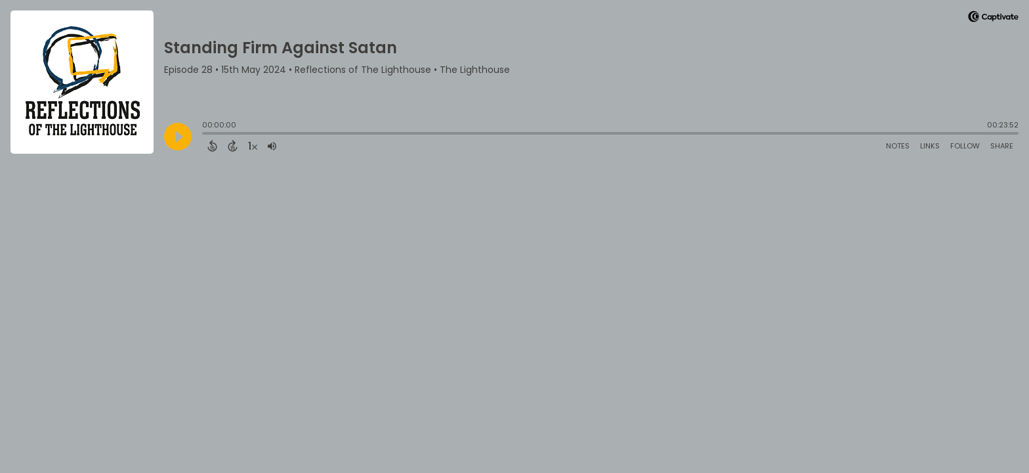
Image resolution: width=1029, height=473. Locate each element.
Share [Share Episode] (1001, 146)
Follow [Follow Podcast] (965, 146)
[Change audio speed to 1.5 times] (252, 146)
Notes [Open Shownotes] (898, 146)
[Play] (178, 136)
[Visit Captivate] (993, 18)
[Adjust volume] (272, 146)
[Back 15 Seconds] (212, 146)
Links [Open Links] (930, 146)
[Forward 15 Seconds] (232, 146)
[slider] (205, 134)
